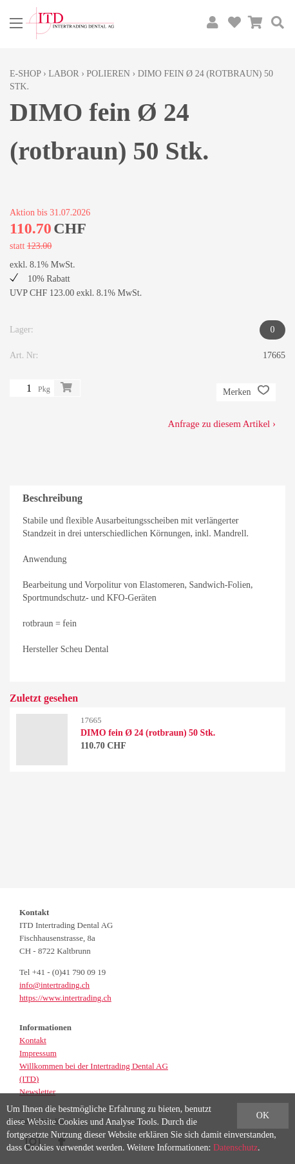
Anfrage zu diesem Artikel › (222, 424)
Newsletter (37, 1091)
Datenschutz (235, 1147)
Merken (246, 392)
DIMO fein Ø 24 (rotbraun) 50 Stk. (148, 733)
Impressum (38, 1053)
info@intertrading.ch (54, 985)
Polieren (108, 73)
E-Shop (25, 73)
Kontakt (32, 1040)
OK (262, 1115)
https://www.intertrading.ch (65, 998)
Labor (63, 73)
